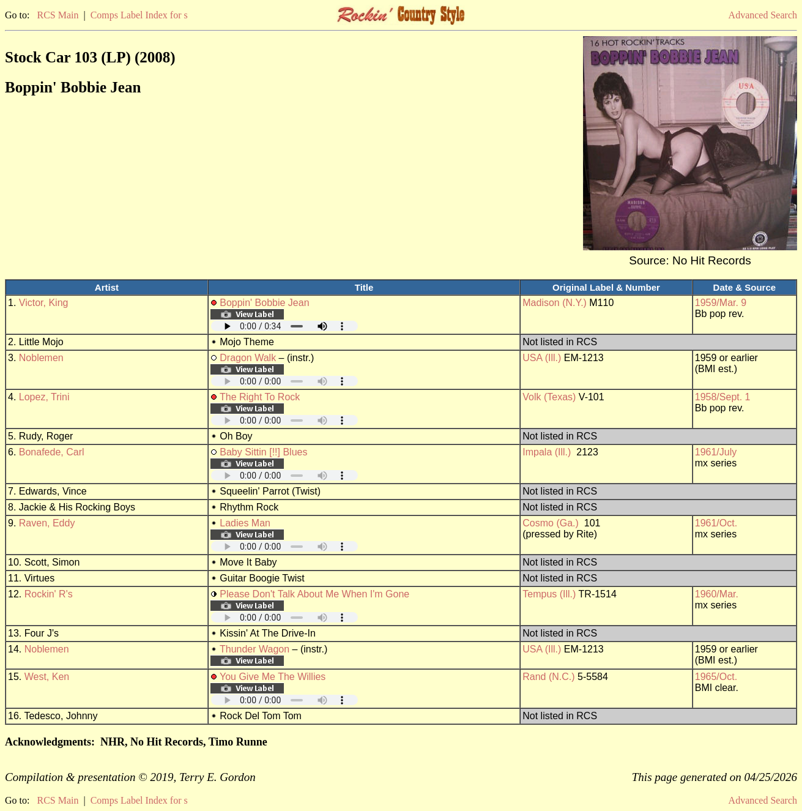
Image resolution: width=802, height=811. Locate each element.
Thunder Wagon (254, 649)
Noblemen (41, 358)
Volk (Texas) (549, 397)
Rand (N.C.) (548, 676)
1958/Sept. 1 (723, 397)
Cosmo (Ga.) (550, 523)
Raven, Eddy (47, 523)
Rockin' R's (48, 594)
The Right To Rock (260, 397)
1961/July (716, 452)
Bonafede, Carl (51, 452)
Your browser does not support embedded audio (284, 326)
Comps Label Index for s (139, 15)
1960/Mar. (716, 594)
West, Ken (47, 676)
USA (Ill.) (541, 358)
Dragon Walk (248, 358)
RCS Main (57, 15)
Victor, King (44, 302)
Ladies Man (245, 523)
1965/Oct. (716, 676)
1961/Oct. (716, 523)
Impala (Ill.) (546, 452)
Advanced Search (763, 15)
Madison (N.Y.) (554, 302)
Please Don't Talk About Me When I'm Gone (314, 594)
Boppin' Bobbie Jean (264, 302)
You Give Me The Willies (272, 676)
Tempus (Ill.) (549, 594)
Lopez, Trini (44, 397)
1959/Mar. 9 (721, 302)
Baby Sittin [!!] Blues (263, 452)
